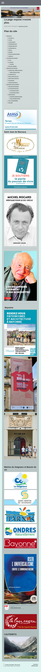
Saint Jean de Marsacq (13, 86)
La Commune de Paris (13, 88)
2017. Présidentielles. (13, 100)
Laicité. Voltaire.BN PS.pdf (15, 607)
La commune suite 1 (14, 90)
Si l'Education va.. (12, 48)
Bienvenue (9, 35)
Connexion (35, 664)
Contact (10, 39)
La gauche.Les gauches (12, 58)
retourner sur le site (23, 26)
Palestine (10, 52)
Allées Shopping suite (15, 72)
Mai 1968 (10, 102)
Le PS (9, 60)
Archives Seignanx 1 (13, 82)
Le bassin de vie (12, 74)
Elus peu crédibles (12, 66)
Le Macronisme (11, 42)
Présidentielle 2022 (12, 46)
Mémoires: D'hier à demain (13, 84)
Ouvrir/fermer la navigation (20, 3)
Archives (12, 64)
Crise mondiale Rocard (15, 98)
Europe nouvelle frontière (14, 54)
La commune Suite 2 (14, 92)
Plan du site (17, 664)
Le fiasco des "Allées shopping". (15, 70)
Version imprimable (8, 664)
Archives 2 (10, 56)
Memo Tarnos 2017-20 (13, 76)
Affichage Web (34, 665)
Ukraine (10, 50)
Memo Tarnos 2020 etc (13, 78)
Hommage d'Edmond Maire (16, 96)
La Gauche (10, 62)
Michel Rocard (11, 94)
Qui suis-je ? (11, 37)
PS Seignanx (11, 80)
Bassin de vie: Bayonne (12, 68)
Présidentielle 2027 (12, 43)
